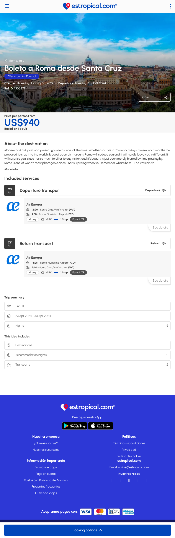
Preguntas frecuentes (46, 486)
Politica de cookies (129, 456)
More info (11, 169)
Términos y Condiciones (129, 443)
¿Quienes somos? (46, 443)
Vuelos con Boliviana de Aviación (46, 480)
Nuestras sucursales (46, 450)
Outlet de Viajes (46, 493)
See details (160, 227)
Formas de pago (46, 467)
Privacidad (129, 450)
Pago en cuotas (46, 474)
